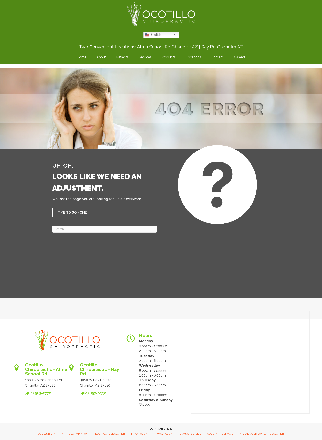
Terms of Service (189, 433)
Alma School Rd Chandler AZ (167, 47)
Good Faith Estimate (220, 433)
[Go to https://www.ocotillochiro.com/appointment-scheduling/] (39, 376)
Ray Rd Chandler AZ (222, 47)
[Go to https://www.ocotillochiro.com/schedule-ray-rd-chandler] (94, 376)
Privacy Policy (162, 433)
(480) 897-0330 (92, 393)
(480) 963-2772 (38, 393)
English (153, 34)
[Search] (104, 229)
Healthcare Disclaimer (109, 433)
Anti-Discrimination (75, 433)
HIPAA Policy (139, 433)
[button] (72, 212)
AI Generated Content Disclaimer (262, 433)
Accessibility (46, 433)
